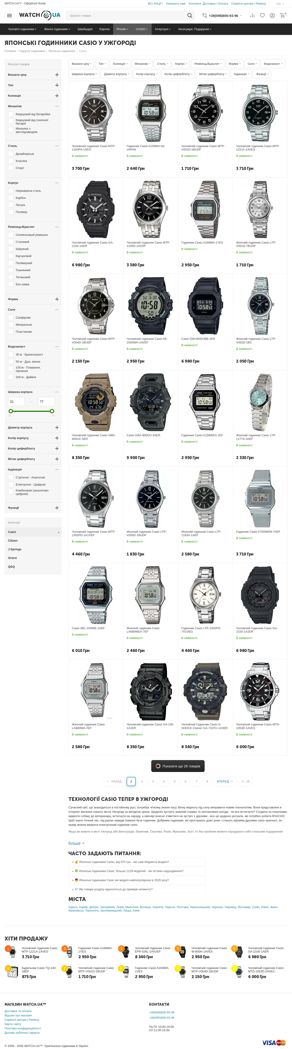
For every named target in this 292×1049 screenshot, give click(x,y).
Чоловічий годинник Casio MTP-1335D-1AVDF (148, 244)
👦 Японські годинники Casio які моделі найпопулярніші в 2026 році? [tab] (120, 880)
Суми (255, 907)
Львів (120, 907)
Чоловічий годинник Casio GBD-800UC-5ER (94, 437)
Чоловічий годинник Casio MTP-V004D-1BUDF (93, 340)
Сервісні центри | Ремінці (22, 1019)
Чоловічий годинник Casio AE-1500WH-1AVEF (147, 340)
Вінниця (145, 907)
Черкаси (217, 907)
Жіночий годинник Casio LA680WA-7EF (88, 726)
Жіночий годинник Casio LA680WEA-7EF (143, 630)
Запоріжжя (107, 907)
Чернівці (230, 907)
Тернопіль (92, 910)
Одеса (72, 907)
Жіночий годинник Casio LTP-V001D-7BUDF (256, 244)
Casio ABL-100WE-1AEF (88, 628)
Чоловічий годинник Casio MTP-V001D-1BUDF (203, 147)
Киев (136, 910)
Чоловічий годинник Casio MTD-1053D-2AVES (266, 969)
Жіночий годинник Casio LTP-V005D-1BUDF (147, 533)
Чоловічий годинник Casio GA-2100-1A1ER (257, 630)
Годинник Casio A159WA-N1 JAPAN (146, 147)
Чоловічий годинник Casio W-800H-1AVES (209, 949)
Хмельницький (200, 907)
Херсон (170, 907)
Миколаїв (131, 907)
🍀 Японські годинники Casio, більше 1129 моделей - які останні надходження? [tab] (127, 871)
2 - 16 (246, 781)
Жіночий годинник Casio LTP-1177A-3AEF (256, 437)
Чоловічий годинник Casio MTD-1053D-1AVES (258, 726)
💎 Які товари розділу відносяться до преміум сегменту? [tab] (112, 889)
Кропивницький (111, 910)
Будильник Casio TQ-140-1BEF (39, 969)
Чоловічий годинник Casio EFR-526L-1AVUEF (153, 949)
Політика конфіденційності (23, 1028)
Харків (83, 907)
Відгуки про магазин (18, 1015)
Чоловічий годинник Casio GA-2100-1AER (92, 244)
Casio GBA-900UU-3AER (143, 435)
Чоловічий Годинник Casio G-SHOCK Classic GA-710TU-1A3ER (204, 726)
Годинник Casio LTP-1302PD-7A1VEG (201, 630)
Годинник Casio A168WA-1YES (202, 242)
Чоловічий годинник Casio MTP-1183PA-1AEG (93, 147)
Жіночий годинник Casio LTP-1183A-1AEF (201, 533)
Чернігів (157, 907)
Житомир (244, 907)
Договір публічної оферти (22, 1032)
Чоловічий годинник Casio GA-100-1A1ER (150, 726)
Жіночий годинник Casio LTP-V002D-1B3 (256, 340)
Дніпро (93, 907)
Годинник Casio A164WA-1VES (152, 969)
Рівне (265, 907)
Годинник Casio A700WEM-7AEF (258, 531)
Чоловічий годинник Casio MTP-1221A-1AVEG (258, 147)
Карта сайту (13, 1024)
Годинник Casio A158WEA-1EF (202, 435)
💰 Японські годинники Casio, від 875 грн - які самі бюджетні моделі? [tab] (120, 862)
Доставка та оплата (18, 1011)
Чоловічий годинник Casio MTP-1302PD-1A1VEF (93, 533)
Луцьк (127, 910)
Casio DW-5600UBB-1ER (198, 338)
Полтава (182, 907)
